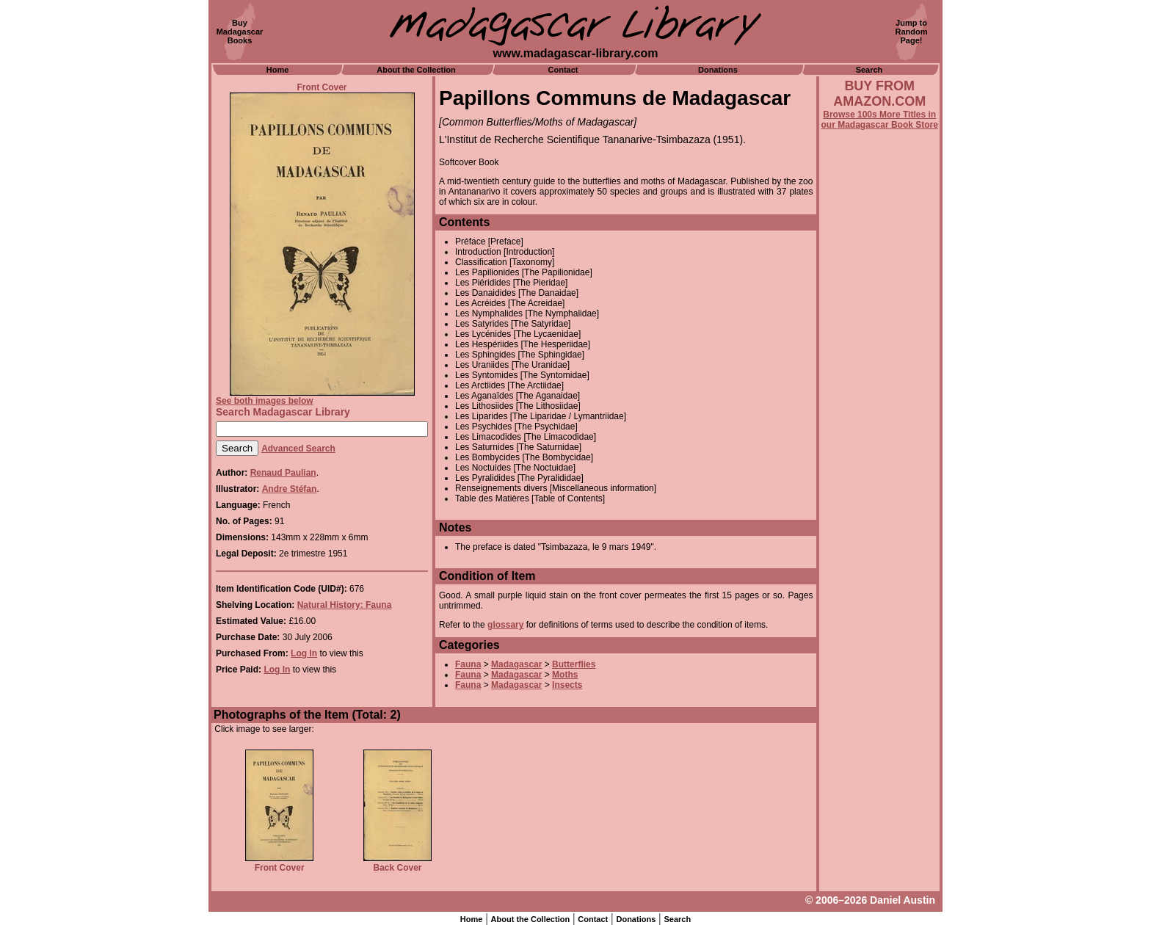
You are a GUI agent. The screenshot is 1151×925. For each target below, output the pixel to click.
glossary (505, 625)
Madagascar (516, 664)
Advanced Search (298, 448)
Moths (565, 675)
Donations (718, 69)
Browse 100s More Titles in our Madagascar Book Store (879, 119)
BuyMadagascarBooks (240, 31)
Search (869, 69)
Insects (567, 685)
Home (277, 69)
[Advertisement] (879, 526)
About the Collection (416, 69)
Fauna (468, 664)
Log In (304, 653)
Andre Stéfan (289, 489)
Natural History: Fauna (344, 605)
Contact (563, 69)
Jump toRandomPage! (912, 31)
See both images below (264, 401)
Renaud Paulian (283, 473)
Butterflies (573, 664)
